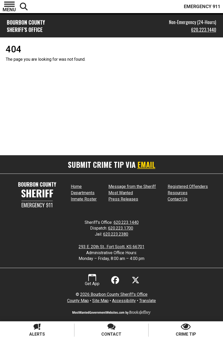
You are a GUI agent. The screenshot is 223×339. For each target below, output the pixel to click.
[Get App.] (92, 280)
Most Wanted (120, 192)
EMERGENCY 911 (202, 6)
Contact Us (177, 199)
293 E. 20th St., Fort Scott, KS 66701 (111, 246)
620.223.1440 (203, 29)
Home (76, 186)
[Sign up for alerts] (37, 330)
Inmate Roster (84, 199)
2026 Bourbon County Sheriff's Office (114, 294)
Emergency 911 (37, 205)
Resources (177, 192)
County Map (78, 300)
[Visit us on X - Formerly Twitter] (135, 280)
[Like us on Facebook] (114, 280)
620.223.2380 (115, 234)
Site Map (100, 300)
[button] (9, 7)
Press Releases (123, 199)
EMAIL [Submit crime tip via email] (146, 164)
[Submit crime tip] (186, 330)
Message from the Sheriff (132, 186)
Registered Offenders (188, 186)
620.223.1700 (120, 228)
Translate (147, 300)
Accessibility (124, 300)
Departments (83, 192)
